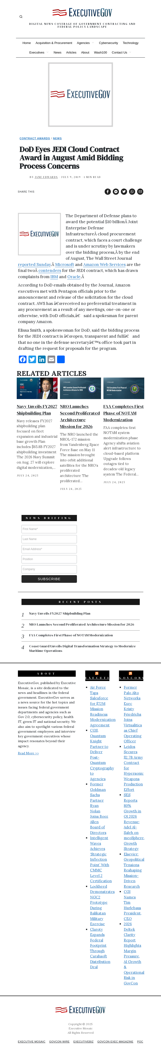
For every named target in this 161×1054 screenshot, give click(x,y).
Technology (131, 43)
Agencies (83, 43)
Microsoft (64, 264)
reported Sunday (34, 264)
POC (82, 1040)
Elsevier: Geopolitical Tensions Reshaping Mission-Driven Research (134, 864)
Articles (71, 52)
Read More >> (28, 748)
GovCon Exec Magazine (123, 1036)
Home (26, 43)
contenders (49, 270)
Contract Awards (35, 138)
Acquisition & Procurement (54, 43)
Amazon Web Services (104, 264)
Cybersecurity (108, 43)
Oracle (73, 276)
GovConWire (138, 672)
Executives (36, 52)
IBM (54, 276)
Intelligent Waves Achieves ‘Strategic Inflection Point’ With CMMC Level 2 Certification (101, 854)
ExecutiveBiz (106, 672)
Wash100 (100, 52)
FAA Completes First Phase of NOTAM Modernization (123, 413)
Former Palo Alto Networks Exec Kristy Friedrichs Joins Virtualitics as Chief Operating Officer (133, 709)
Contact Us (119, 52)
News (58, 52)
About (85, 52)
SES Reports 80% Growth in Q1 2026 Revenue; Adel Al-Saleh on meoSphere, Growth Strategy (134, 816)
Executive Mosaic (33, 1036)
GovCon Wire (63, 1036)
